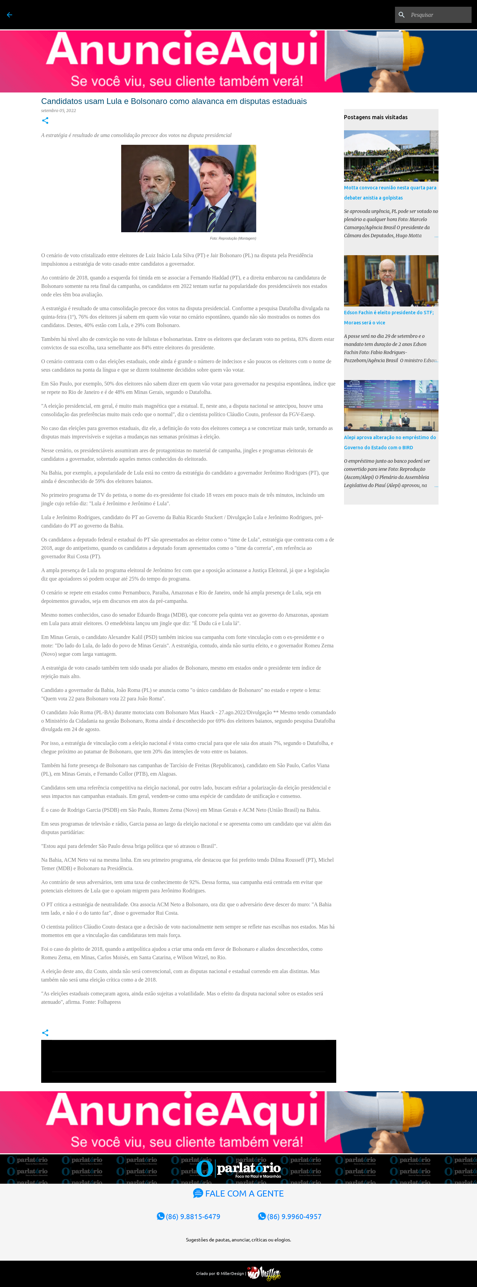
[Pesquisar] (436, 15)
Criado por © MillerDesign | (238, 1273)
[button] (45, 121)
